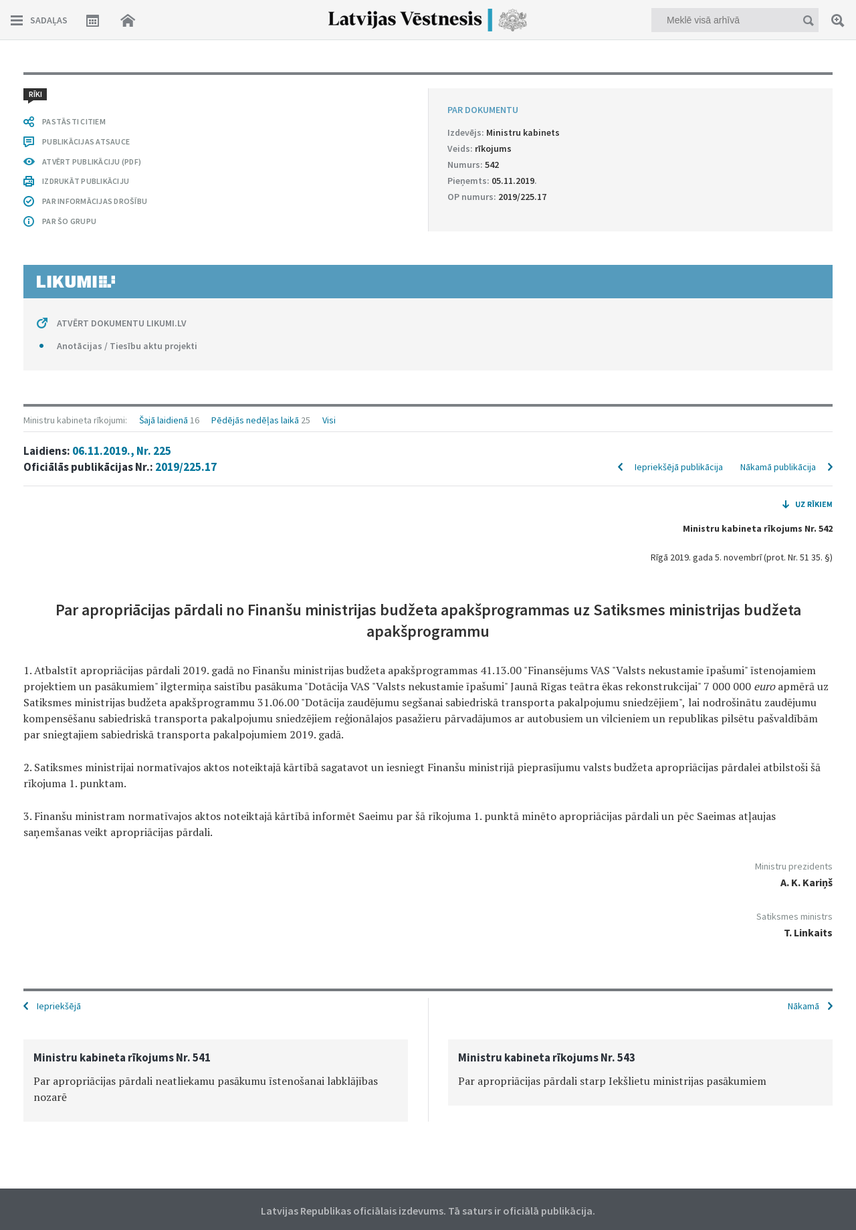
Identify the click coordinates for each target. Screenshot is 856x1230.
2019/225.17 (186, 466)
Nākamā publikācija (778, 467)
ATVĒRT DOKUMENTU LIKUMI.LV (122, 323)
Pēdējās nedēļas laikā (255, 420)
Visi (329, 420)
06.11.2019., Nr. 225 (121, 450)
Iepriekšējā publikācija (679, 467)
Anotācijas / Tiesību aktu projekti (127, 346)
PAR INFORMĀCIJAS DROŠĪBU (94, 201)
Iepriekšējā (59, 1006)
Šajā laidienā (163, 420)
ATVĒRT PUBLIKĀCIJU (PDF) (91, 162)
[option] (215, 1080)
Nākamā (803, 1006)
